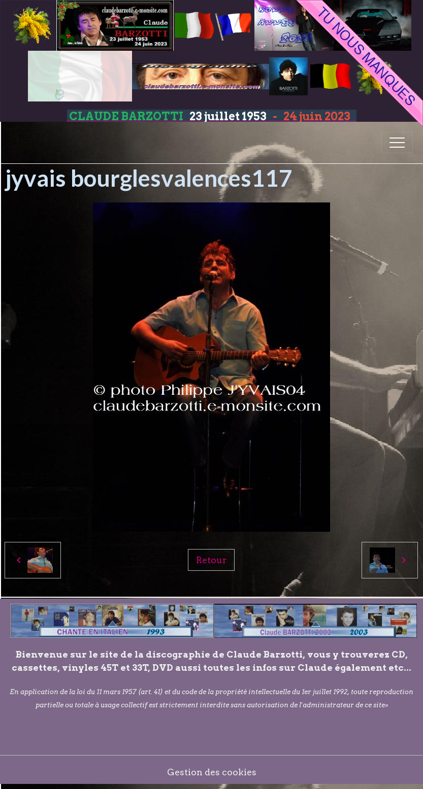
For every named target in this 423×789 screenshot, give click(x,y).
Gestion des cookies (211, 772)
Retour (211, 560)
